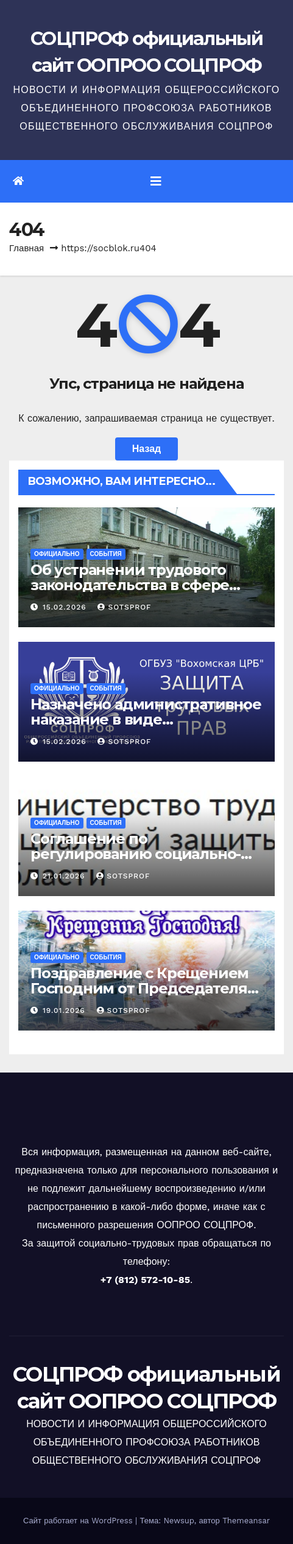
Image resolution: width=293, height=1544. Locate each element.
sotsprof (124, 607)
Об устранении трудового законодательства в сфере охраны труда (129, 585)
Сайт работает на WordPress (79, 1520)
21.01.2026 (65, 876)
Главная (26, 248)
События (106, 554)
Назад (146, 448)
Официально (57, 554)
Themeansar (246, 1520)
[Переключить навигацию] (156, 181)
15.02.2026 (66, 607)
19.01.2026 (65, 1010)
